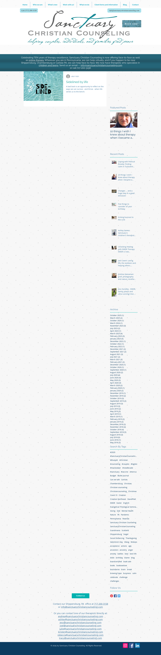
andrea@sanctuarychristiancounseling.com (80, 616)
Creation (122, 495)
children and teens (48, 65)
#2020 (112, 452)
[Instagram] (125, 645)
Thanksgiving (131, 538)
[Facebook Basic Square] (115, 595)
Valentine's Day (116, 542)
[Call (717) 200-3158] (29, 10)
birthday (119, 558)
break (129, 569)
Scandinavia (115, 530)
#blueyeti (114, 460)
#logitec (134, 464)
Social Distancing (117, 538)
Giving (112, 511)
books (112, 565)
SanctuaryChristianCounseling (122, 526)
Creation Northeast (118, 499)
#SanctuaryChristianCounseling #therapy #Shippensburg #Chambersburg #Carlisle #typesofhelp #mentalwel (123, 456)
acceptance (115, 546)
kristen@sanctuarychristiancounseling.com (80, 631)
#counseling (115, 464)
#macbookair (115, 468)
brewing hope (116, 573)
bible (112, 558)
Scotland (125, 530)
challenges (114, 581)
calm (134, 573)
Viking (126, 542)
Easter (119, 503)
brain (123, 569)
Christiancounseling (118, 491)
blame (127, 558)
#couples (125, 464)
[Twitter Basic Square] (119, 595)
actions (124, 546)
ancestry (123, 550)
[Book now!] (131, 23)
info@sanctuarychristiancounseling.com (101, 65)
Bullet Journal (123, 475)
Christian (128, 483)
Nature (113, 514)
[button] (68, 5)
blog (133, 558)
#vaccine (124, 472)
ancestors (114, 550)
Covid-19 (113, 495)
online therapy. (36, 60)
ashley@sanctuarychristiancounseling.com (80, 619)
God (118, 511)
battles (120, 554)
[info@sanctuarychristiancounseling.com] (124, 10)
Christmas (132, 491)
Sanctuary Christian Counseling (123, 522)
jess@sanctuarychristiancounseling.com (80, 622)
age (129, 546)
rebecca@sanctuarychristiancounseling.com (80, 634)
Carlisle (124, 479)
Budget (113, 475)
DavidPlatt (131, 499)
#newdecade (127, 468)
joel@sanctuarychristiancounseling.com (80, 625)
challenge (123, 577)
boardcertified (116, 561)
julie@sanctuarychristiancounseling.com (80, 628)
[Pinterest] (111, 595)
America (133, 472)
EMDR (112, 503)
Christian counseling (118, 487)
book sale (127, 561)
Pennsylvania (115, 518)
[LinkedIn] (137, 645)
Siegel (125, 534)
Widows (134, 542)
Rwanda (126, 518)
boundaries (115, 569)
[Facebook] (131, 645)
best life (133, 554)
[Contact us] (80, 595)
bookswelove (121, 565)
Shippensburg (116, 534)
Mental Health (127, 511)
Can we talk (115, 479)
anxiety (113, 554)
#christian (123, 460)
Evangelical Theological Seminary (123, 507)
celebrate (114, 577)
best (126, 554)
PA (118, 514)
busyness (127, 573)
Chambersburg (116, 483)
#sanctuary (114, 472)
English (126, 503)
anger (130, 550)
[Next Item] (133, 120)
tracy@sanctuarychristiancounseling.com (80, 638)
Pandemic (125, 514)
